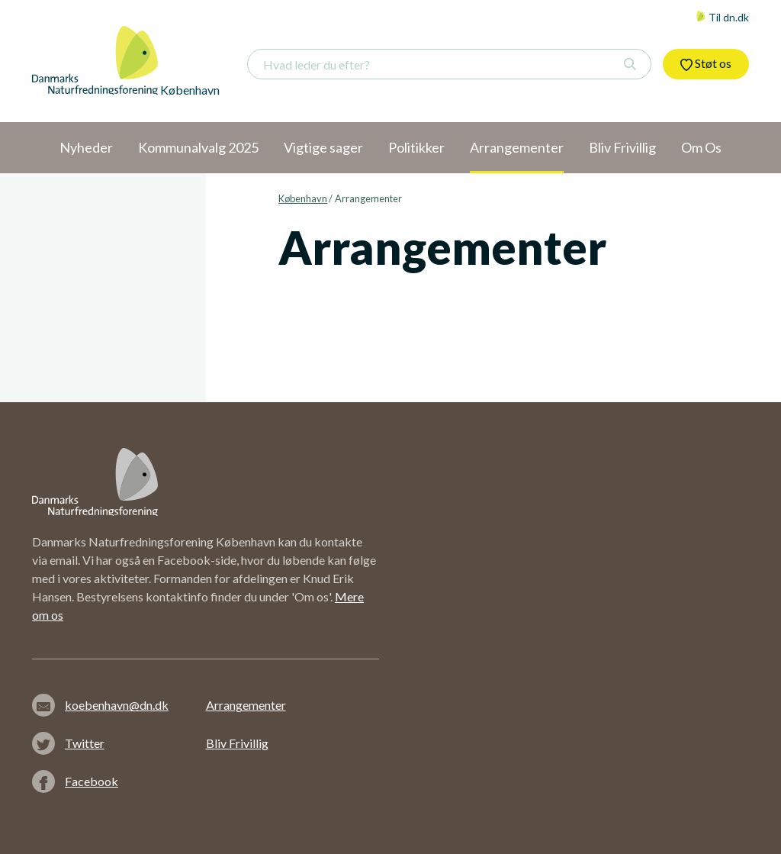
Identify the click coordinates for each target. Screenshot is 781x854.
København (302, 198)
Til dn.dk (722, 17)
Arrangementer (246, 705)
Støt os (705, 63)
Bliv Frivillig (237, 743)
